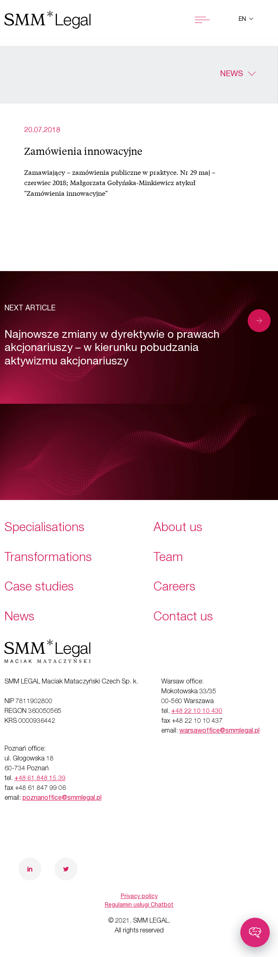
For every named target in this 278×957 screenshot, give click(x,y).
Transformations (48, 558)
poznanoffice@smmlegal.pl (62, 798)
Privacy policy (139, 897)
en (243, 20)
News (231, 74)
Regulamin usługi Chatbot (139, 905)
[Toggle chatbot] (255, 932)
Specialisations (44, 529)
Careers (174, 588)
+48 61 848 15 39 (40, 779)
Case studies (39, 588)
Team (168, 558)
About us (178, 529)
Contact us (183, 618)
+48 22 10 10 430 (196, 711)
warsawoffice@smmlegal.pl (219, 731)
